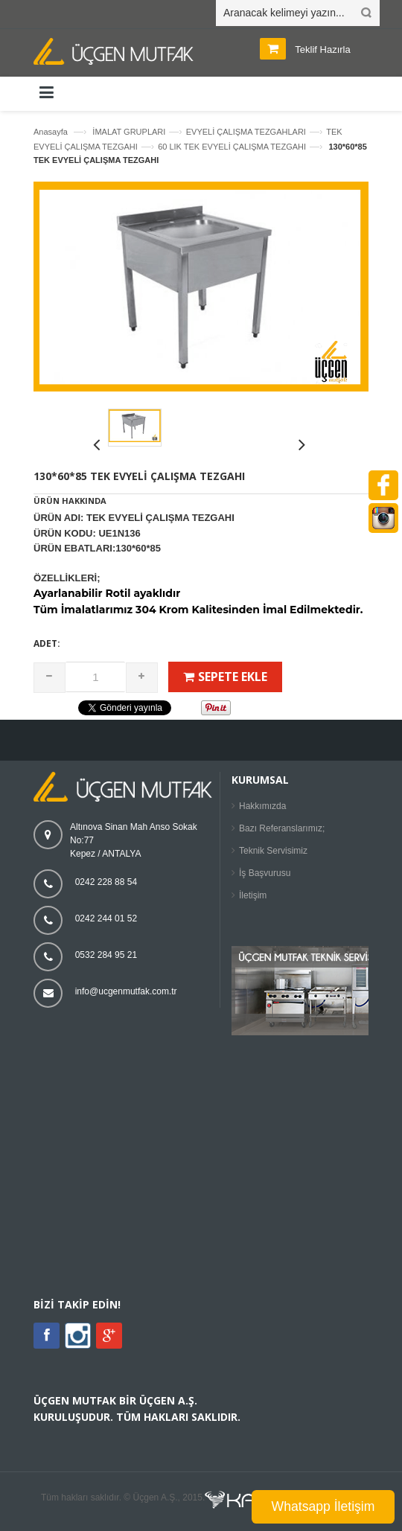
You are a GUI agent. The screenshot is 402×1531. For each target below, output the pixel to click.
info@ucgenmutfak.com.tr (126, 991)
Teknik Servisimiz (273, 851)
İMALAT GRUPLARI (128, 131)
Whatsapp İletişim (323, 1506)
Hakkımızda (262, 806)
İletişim (253, 895)
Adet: (47, 643)
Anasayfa (51, 131)
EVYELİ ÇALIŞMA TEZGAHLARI (246, 131)
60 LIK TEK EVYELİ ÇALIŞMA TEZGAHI (232, 146)
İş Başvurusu (264, 873)
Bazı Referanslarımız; (282, 828)
